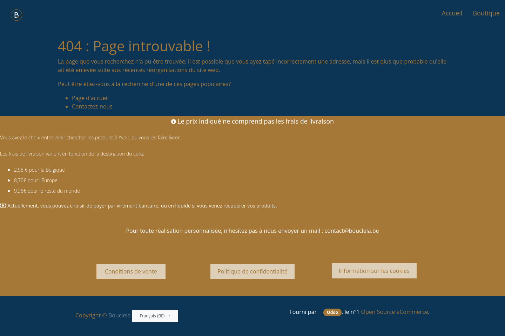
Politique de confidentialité (252, 271)
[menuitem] (452, 13)
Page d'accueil (90, 98)
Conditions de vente (131, 271)
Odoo (332, 312)
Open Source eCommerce (394, 312)
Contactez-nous (92, 106)
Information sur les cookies (374, 271)
